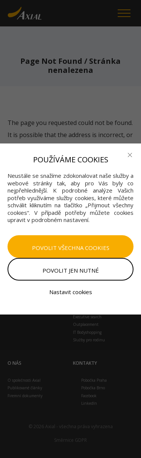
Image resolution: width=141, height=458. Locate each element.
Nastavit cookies (70, 292)
